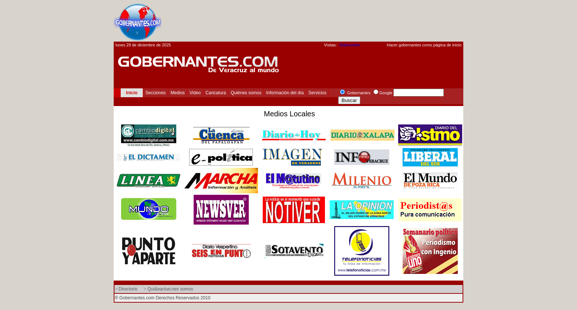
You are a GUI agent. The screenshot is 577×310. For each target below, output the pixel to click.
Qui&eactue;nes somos (170, 289)
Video (195, 92)
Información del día (285, 92)
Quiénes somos (246, 92)
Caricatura (216, 92)
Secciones (155, 92)
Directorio (127, 289)
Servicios (317, 92)
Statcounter (349, 45)
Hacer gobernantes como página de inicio (424, 45)
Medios (177, 92)
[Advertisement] (329, 20)
